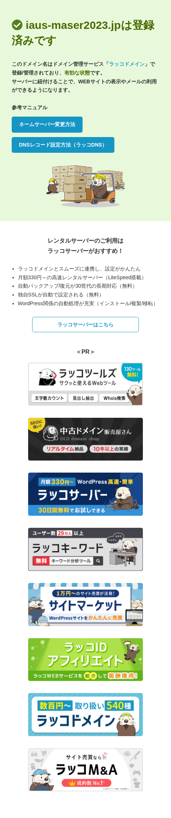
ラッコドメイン (127, 64)
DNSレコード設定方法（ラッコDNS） (63, 145)
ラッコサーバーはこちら (85, 324)
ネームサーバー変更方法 (47, 124)
